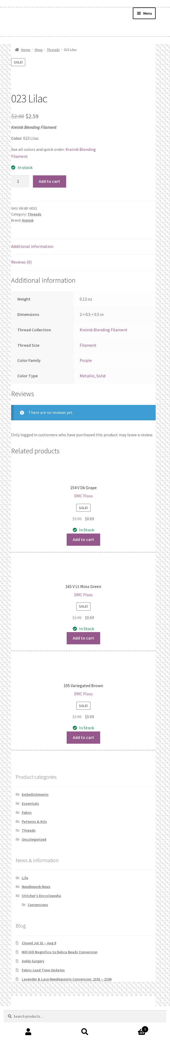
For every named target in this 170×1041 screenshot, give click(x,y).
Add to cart (49, 181)
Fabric (27, 812)
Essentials (30, 803)
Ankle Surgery (33, 961)
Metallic (87, 375)
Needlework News (36, 886)
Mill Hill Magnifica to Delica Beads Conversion (59, 952)
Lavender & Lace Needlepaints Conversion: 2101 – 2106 (67, 979)
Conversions (38, 904)
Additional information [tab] (32, 246)
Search (85, 1032)
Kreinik (27, 220)
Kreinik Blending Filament (104, 329)
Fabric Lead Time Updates (43, 970)
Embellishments (35, 794)
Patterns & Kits (34, 821)
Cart (131, 1028)
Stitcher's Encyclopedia (41, 895)
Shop (39, 49)
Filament (88, 345)
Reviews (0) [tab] (21, 262)
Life (25, 877)
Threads (53, 49)
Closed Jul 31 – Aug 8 (39, 943)
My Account (28, 1032)
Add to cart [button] (83, 539)
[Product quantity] (20, 181)
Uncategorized (34, 839)
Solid (100, 375)
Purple (86, 360)
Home (25, 49)
